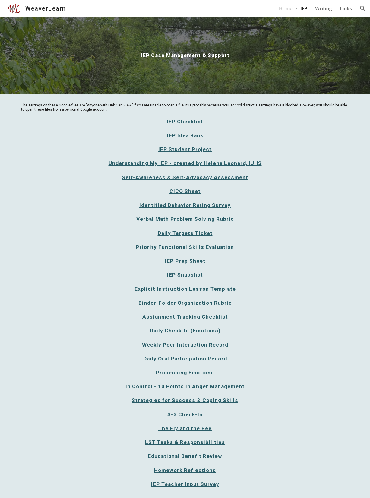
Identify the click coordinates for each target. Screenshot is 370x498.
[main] (185, 55)
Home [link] (286, 8)
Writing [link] (323, 8)
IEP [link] (303, 8)
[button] (363, 8)
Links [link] (346, 8)
